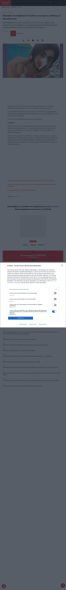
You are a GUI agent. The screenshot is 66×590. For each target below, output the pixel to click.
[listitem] (33, 289)
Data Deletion (23, 324)
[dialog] (33, 295)
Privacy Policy (42, 324)
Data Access (33, 324)
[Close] (62, 265)
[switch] (54, 293)
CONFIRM (20, 318)
